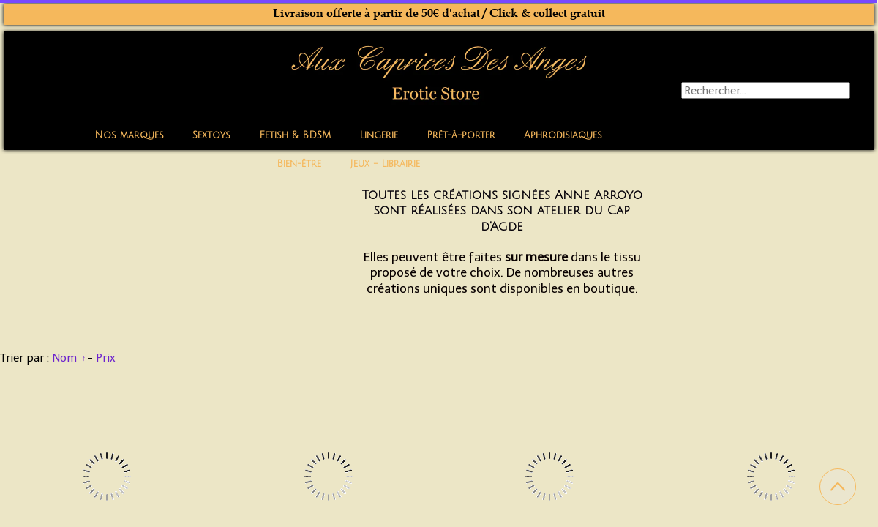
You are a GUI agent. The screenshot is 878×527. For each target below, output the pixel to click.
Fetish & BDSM (295, 135)
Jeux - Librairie (385, 164)
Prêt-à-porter (461, 135)
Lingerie (378, 135)
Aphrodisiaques (563, 135)
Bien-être (299, 164)
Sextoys (211, 135)
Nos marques (129, 135)
